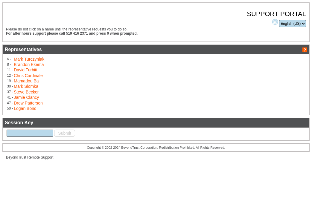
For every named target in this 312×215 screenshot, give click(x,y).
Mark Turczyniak (79, 69)
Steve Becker (76, 99)
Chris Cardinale (78, 84)
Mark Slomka (76, 94)
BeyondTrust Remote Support (75, 172)
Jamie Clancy (77, 104)
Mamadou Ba (76, 89)
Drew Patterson (78, 109)
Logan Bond (76, 113)
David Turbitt (76, 79)
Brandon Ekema (79, 74)
